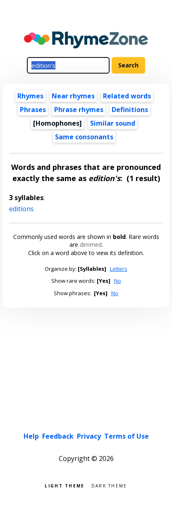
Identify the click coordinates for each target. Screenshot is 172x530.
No (117, 280)
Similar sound (112, 123)
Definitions (130, 109)
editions (21, 208)
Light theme (64, 485)
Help (31, 436)
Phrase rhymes (78, 109)
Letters (118, 268)
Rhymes (30, 95)
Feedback (58, 436)
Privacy (89, 436)
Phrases (33, 109)
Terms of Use (126, 436)
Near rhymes (73, 95)
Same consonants (84, 136)
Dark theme (109, 485)
